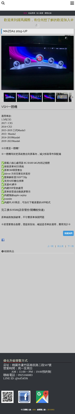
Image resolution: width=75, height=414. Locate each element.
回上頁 (60, 246)
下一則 (71, 246)
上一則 (50, 246)
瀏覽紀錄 (48, 13)
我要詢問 (68, 233)
